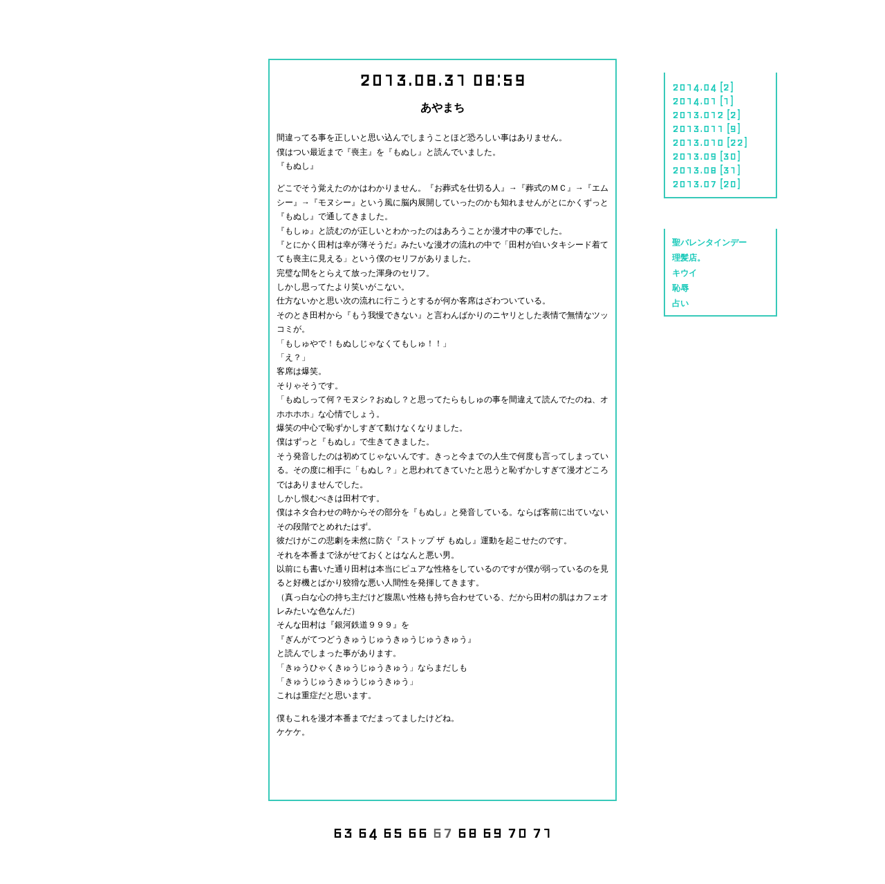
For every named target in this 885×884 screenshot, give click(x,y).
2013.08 (694, 169)
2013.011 (698, 128)
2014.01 (694, 100)
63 (343, 832)
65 (392, 832)
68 (467, 832)
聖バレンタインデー (709, 242)
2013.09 (694, 155)
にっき (80, 22)
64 (367, 832)
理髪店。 (688, 258)
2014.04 (694, 86)
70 (517, 832)
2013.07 (694, 183)
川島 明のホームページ (442, 26)
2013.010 (698, 142)
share (421, 766)
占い (680, 303)
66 (417, 832)
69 (492, 832)
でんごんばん (60, 862)
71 (542, 832)
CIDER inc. (829, 852)
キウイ (684, 273)
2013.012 (698, 114)
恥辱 (680, 288)
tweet (466, 766)
